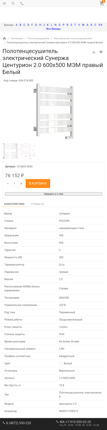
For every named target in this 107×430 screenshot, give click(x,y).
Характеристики (14, 190)
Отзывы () (37, 190)
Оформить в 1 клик (53, 180)
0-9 (100, 11)
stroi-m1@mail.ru (15, 419)
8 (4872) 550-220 (18, 409)
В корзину (38, 170)
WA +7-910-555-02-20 (75, 408)
